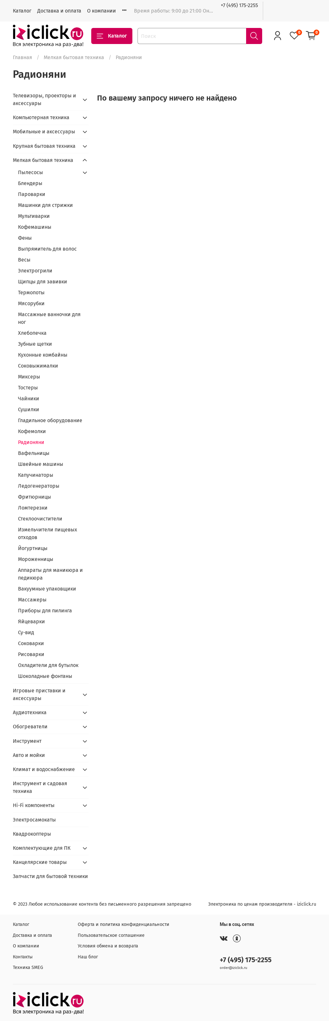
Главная (22, 57)
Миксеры (29, 377)
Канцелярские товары (40, 862)
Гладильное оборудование (50, 420)
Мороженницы (35, 559)
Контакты (23, 957)
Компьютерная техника (41, 117)
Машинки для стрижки (45, 205)
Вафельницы (33, 453)
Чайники (28, 398)
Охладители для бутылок (48, 665)
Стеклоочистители (40, 519)
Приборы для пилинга (45, 611)
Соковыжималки (38, 366)
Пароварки (31, 194)
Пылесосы (30, 172)
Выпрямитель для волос (47, 249)
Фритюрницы (34, 497)
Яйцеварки (31, 621)
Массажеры (32, 600)
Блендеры (30, 183)
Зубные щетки (35, 344)
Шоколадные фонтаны (45, 676)
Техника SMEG (28, 967)
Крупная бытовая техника (44, 146)
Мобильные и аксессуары (44, 132)
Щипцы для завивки (42, 282)
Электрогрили (35, 271)
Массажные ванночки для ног (49, 318)
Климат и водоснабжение (44, 769)
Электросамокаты (34, 820)
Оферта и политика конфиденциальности (123, 924)
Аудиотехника (30, 712)
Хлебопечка (32, 333)
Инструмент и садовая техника (40, 787)
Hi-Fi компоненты (34, 805)
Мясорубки (31, 303)
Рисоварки (31, 654)
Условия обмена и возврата (108, 946)
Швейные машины (40, 464)
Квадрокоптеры (32, 834)
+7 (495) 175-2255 (239, 5)
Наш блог (88, 957)
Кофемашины (34, 227)
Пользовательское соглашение (111, 935)
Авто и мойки (29, 755)
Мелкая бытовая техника (74, 57)
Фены (25, 238)
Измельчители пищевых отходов (47, 533)
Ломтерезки (33, 508)
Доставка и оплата (59, 11)
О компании (101, 11)
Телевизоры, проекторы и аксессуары (44, 99)
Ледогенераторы (38, 486)
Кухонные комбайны (42, 355)
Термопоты (31, 292)
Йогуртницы (33, 548)
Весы (24, 260)
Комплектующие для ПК (41, 848)
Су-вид (26, 632)
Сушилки (28, 409)
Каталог (22, 11)
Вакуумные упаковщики (47, 589)
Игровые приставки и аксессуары (39, 694)
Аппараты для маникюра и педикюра (50, 574)
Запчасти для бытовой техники (50, 876)
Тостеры (28, 388)
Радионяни (31, 442)
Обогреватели (30, 727)
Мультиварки (34, 216)
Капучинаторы (35, 475)
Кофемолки (32, 431)
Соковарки (31, 643)
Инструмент (27, 741)
